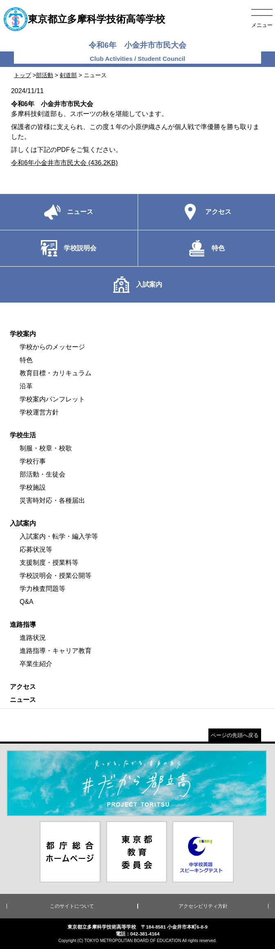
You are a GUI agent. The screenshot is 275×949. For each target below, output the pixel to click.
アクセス (23, 686)
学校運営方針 (39, 412)
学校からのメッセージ (52, 346)
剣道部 (68, 75)
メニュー (262, 25)
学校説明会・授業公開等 (56, 575)
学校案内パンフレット (52, 399)
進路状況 (33, 637)
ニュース (23, 699)
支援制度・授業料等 (49, 562)
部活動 (44, 75)
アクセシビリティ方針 (203, 906)
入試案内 (23, 523)
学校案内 (23, 333)
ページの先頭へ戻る (235, 735)
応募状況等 (36, 549)
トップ (22, 75)
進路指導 (23, 624)
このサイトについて (72, 906)
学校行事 (33, 461)
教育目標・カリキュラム (56, 373)
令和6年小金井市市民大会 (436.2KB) (64, 162)
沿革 (26, 386)
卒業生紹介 (36, 663)
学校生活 (23, 435)
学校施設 (33, 487)
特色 (26, 359)
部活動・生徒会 (42, 474)
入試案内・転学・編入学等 (59, 536)
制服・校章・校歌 (46, 448)
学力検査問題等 (42, 588)
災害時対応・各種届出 (52, 500)
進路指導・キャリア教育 (56, 650)
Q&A (27, 601)
